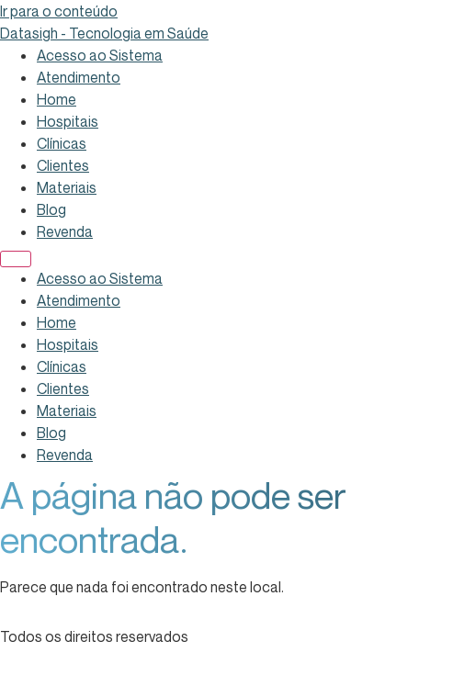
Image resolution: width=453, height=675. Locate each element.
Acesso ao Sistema (100, 55)
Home (56, 99)
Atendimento (78, 77)
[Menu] (15, 259)
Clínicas (61, 143)
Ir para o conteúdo (59, 11)
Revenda (65, 231)
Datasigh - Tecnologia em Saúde (104, 33)
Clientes (63, 165)
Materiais (66, 187)
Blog (51, 209)
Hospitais (67, 121)
